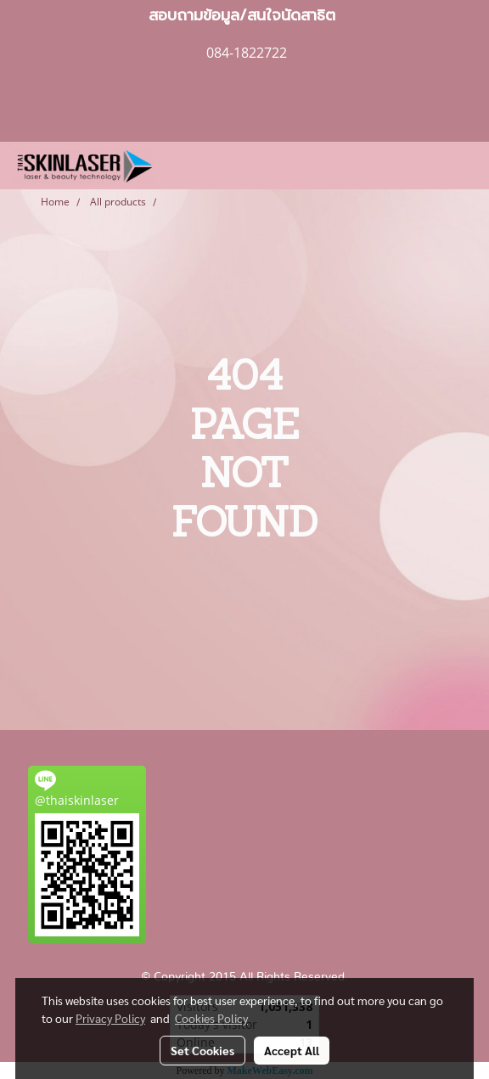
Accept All (291, 1050)
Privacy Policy (110, 1018)
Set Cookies (202, 1050)
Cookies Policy (211, 1018)
